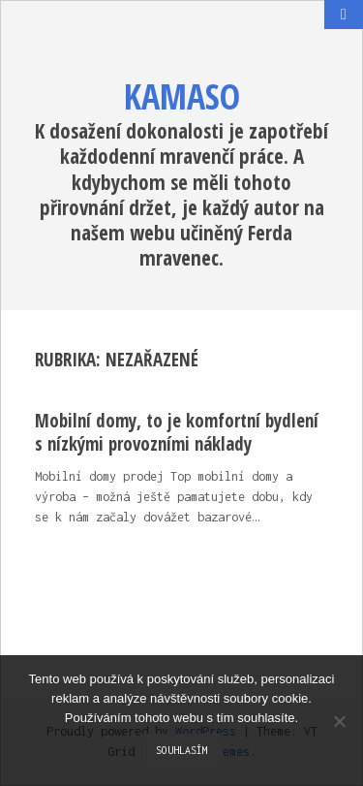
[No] (338, 721)
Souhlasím (182, 750)
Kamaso (182, 96)
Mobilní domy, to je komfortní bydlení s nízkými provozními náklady (176, 432)
